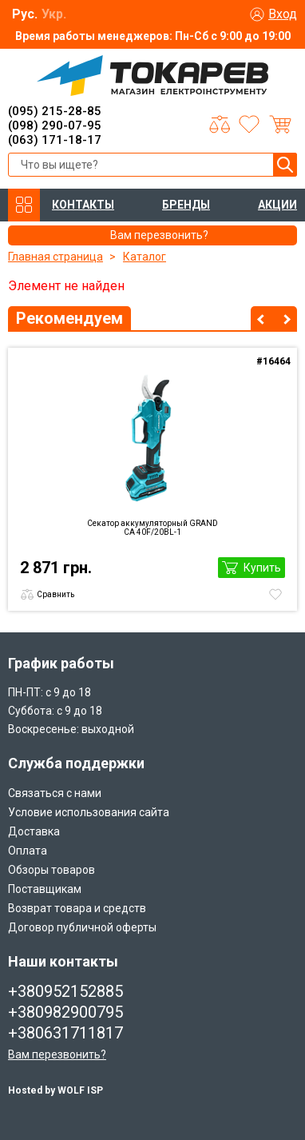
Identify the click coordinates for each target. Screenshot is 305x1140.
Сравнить (55, 594)
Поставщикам (44, 889)
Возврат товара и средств (77, 908)
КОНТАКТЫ (83, 204)
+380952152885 (65, 991)
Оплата (27, 850)
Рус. (25, 14)
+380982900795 (65, 1012)
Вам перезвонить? (57, 1054)
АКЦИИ (277, 204)
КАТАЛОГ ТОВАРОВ (24, 205)
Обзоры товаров (51, 869)
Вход (282, 14)
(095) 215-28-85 (54, 111)
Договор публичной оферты (82, 927)
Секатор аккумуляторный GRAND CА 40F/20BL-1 (152, 527)
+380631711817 (65, 1032)
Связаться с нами (54, 793)
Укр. (54, 14)
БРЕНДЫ (186, 204)
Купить (262, 567)
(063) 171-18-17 (54, 140)
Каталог (144, 256)
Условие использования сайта (88, 812)
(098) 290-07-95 (54, 125)
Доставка (34, 831)
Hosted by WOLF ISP (55, 1090)
